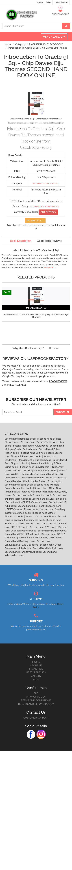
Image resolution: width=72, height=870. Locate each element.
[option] (36, 312)
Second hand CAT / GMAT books (23, 533)
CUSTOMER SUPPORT (36, 717)
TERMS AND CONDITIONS (36, 700)
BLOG (36, 679)
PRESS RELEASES (36, 672)
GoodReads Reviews (49, 240)
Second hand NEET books (32, 505)
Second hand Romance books (21, 438)
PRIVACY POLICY (36, 696)
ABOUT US (36, 665)
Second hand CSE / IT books (41, 523)
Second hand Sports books (19, 484)
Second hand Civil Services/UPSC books (40, 537)
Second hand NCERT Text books (48, 498)
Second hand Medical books (48, 548)
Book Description (20, 240)
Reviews (54, 348)
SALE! (7, 292)
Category (20, 44)
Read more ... (50, 267)
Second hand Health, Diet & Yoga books (43, 477)
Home (40, 2)
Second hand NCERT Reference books (27, 502)
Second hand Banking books (20, 541)
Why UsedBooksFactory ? (28, 348)
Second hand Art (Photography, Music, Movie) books (33, 480)
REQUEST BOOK (35, 220)
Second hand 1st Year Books (41, 516)
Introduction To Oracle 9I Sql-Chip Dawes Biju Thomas (37, 47)
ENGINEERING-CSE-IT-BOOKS (46, 44)
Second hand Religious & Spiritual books (35, 470)
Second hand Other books (52, 530)
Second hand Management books (23, 551)
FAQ (36, 693)
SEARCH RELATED (36, 308)
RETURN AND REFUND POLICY (36, 703)
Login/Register (61, 2)
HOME (36, 661)
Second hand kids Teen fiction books (32, 495)
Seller (48, 2)
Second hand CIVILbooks (44, 526)
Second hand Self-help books (37, 452)
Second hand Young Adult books (30, 445)
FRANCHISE (36, 668)
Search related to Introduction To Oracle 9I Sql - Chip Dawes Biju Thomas (36, 315)
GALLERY (36, 675)
